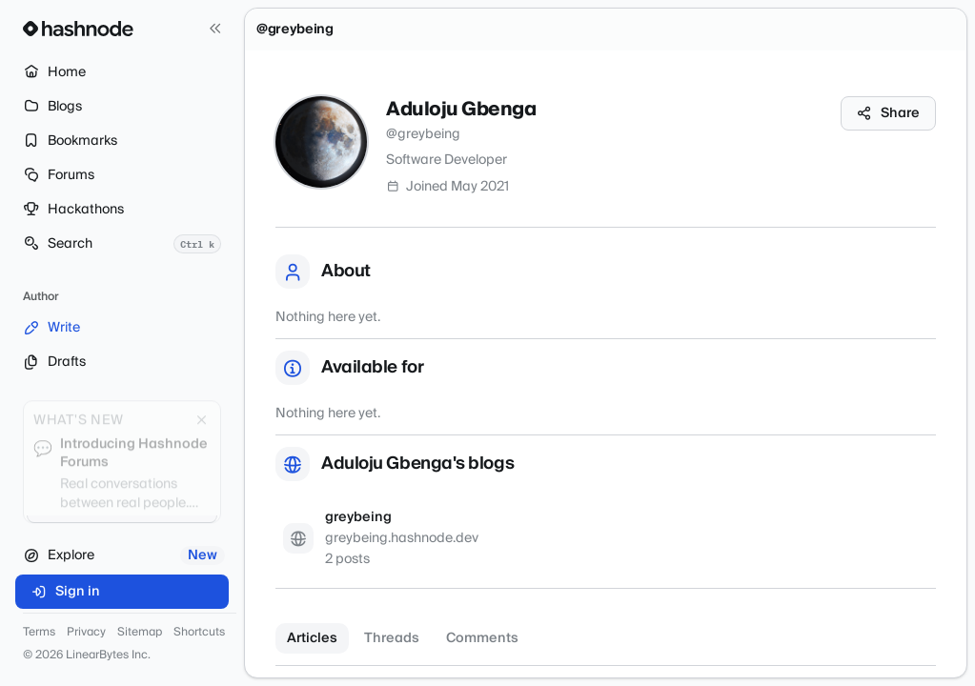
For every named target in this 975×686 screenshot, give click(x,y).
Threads (391, 638)
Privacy (86, 632)
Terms (39, 632)
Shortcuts (199, 632)
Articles (312, 638)
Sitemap (139, 632)
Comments (482, 638)
